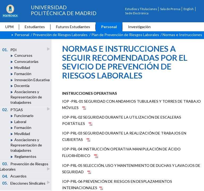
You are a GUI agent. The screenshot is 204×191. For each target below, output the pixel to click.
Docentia (21, 85)
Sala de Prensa (170, 9)
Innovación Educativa (32, 79)
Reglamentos (25, 156)
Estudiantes (35, 26)
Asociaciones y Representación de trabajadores (26, 97)
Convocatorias (26, 61)
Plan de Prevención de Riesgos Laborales (125, 34)
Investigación (139, 26)
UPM (9, 26)
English (189, 9)
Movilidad (22, 67)
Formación (22, 73)
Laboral (20, 121)
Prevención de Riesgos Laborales (60, 34)
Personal (109, 26)
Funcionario (23, 115)
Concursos (23, 55)
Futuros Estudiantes (73, 26)
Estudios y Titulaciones (141, 9)
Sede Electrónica (136, 13)
